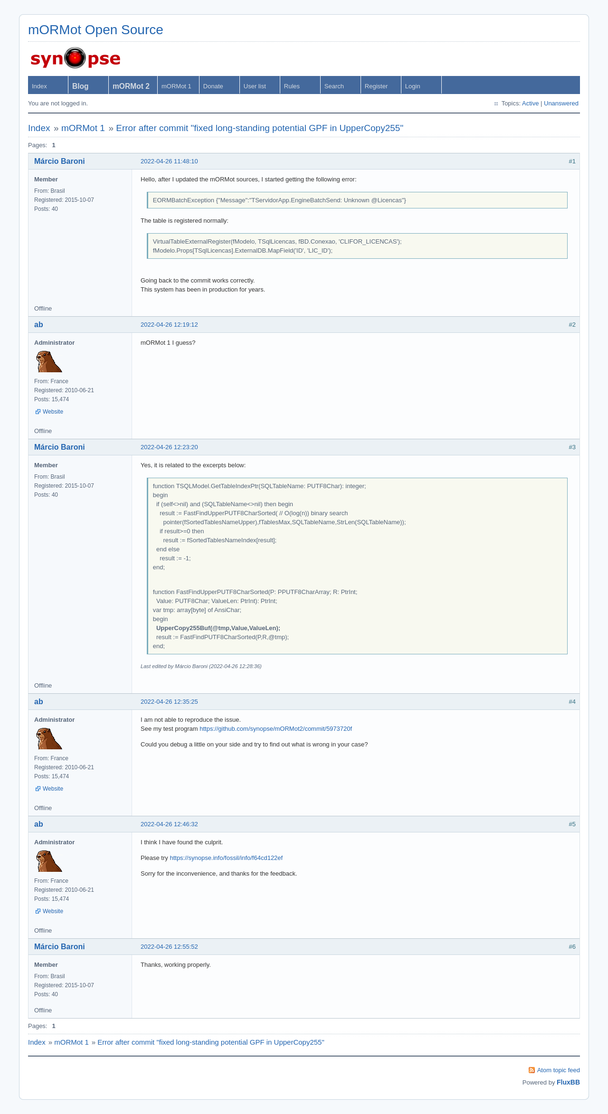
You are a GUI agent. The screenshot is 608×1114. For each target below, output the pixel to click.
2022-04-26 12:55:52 (169, 946)
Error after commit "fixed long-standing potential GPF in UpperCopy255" (259, 128)
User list (255, 86)
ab (38, 325)
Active (530, 103)
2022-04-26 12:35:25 (169, 701)
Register (376, 86)
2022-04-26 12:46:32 (169, 824)
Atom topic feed (558, 1070)
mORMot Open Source (95, 29)
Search (334, 86)
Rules (292, 86)
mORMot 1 (176, 86)
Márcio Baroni (59, 161)
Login (412, 86)
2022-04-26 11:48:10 (169, 161)
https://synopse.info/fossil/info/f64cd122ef (226, 857)
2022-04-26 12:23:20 (169, 447)
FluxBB (568, 1082)
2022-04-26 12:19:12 (169, 324)
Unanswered (561, 103)
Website (53, 411)
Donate (213, 86)
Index (39, 86)
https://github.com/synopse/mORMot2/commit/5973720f (276, 728)
